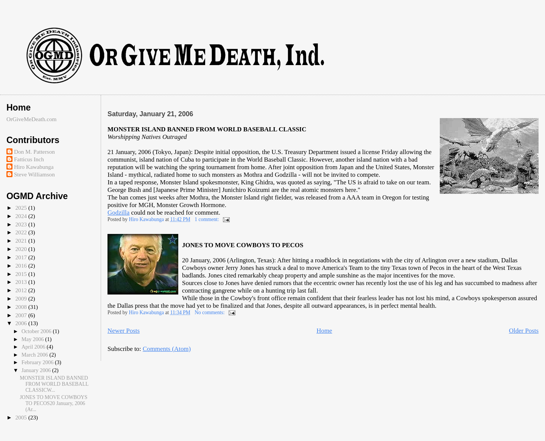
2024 (21, 216)
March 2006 (36, 355)
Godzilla (118, 212)
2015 (21, 274)
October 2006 (37, 331)
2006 (21, 323)
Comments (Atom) (167, 348)
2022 (21, 232)
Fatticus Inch (29, 159)
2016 (21, 265)
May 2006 (33, 339)
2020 (21, 249)
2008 (21, 307)
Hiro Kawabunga (34, 167)
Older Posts (524, 330)
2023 (21, 224)
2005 (21, 417)
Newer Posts (123, 330)
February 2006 (38, 362)
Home (324, 330)
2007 (21, 315)
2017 (21, 257)
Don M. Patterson (34, 151)
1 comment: (207, 219)
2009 (21, 298)
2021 (21, 240)
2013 (21, 282)
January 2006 (37, 370)
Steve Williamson (34, 174)
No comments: (210, 312)
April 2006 (34, 347)
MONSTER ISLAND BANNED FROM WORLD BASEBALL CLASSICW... (54, 384)
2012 (21, 290)
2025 (21, 207)
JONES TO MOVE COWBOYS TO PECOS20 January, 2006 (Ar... (53, 403)
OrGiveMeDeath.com (31, 119)
